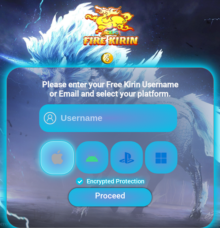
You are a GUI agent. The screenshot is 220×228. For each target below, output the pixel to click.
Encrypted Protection (110, 181)
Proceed (110, 195)
